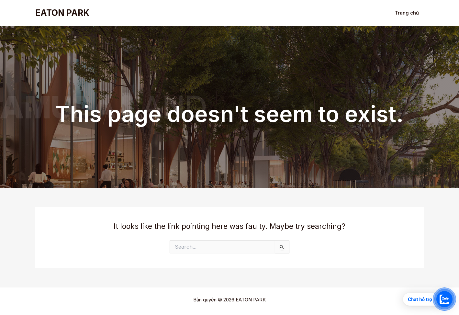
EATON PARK (62, 13)
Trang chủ (407, 13)
